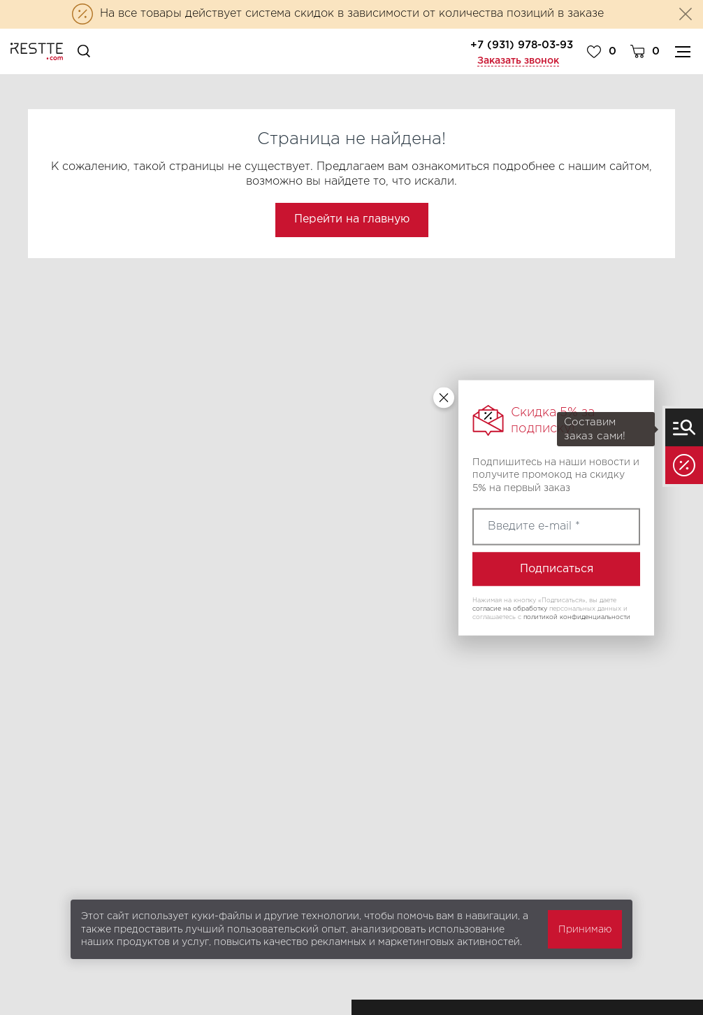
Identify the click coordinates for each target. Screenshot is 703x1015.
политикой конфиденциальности (576, 616)
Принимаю (584, 929)
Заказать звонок (518, 61)
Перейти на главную (352, 219)
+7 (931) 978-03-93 (521, 45)
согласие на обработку (509, 608)
